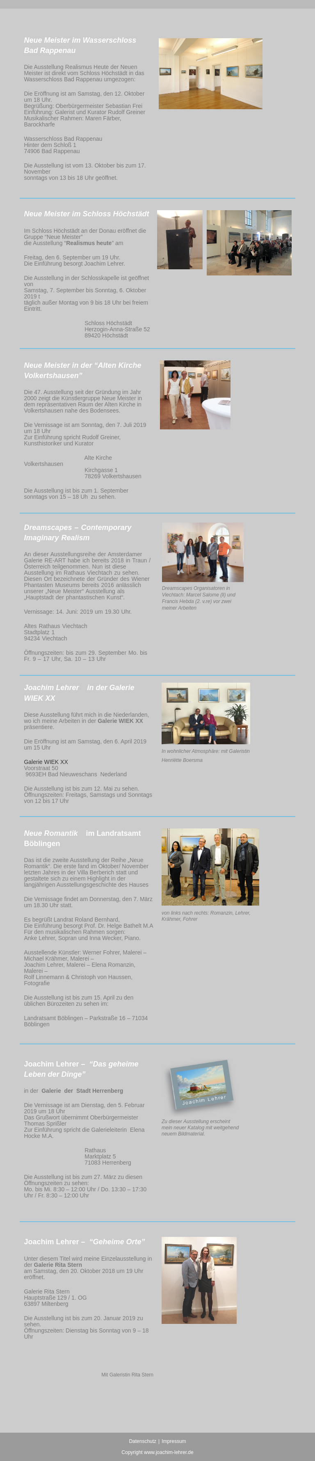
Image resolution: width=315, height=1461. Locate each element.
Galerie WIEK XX (46, 762)
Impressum (174, 1441)
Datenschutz (142, 1441)
